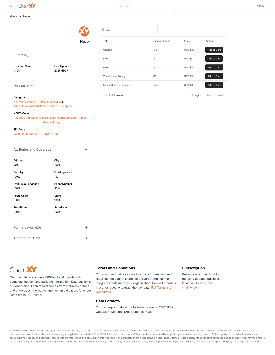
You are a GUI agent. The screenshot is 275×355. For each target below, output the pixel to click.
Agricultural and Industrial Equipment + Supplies (43, 106)
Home (13, 16)
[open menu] (11, 6)
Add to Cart (214, 49)
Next (220, 95)
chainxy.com (190, 287)
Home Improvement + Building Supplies (37, 101)
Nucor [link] (27, 16)
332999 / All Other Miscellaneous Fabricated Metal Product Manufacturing (51, 120)
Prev (209, 95)
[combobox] (148, 6)
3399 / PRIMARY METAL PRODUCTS (36, 133)
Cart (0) (261, 5)
